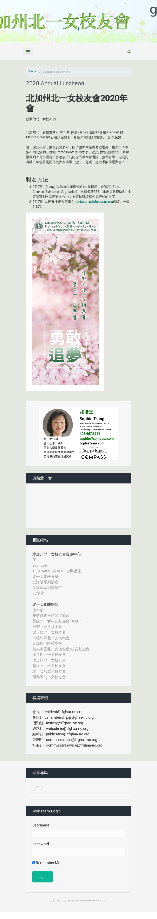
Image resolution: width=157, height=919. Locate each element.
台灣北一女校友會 (47, 627)
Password (40, 844)
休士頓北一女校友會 (49, 660)
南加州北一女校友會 (49, 666)
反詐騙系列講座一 (47, 582)
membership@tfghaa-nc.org (93, 202)
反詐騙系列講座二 (47, 587)
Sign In (38, 787)
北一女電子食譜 (45, 576)
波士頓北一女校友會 (49, 632)
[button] (38, 433)
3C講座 (38, 593)
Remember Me (46, 863)
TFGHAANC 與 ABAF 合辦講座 (56, 571)
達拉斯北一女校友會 (49, 654)
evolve (53, 900)
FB (34, 560)
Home (33, 71)
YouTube (39, 565)
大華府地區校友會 (47, 643)
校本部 (38, 610)
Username (40, 825)
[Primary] (28, 51)
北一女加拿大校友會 (49, 671)
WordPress (101, 900)
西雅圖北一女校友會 (49, 677)
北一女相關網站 (45, 604)
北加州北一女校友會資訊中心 (56, 554)
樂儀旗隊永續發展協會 (51, 615)
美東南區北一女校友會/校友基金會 (61, 649)
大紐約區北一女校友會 (51, 638)
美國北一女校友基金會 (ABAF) (56, 621)
